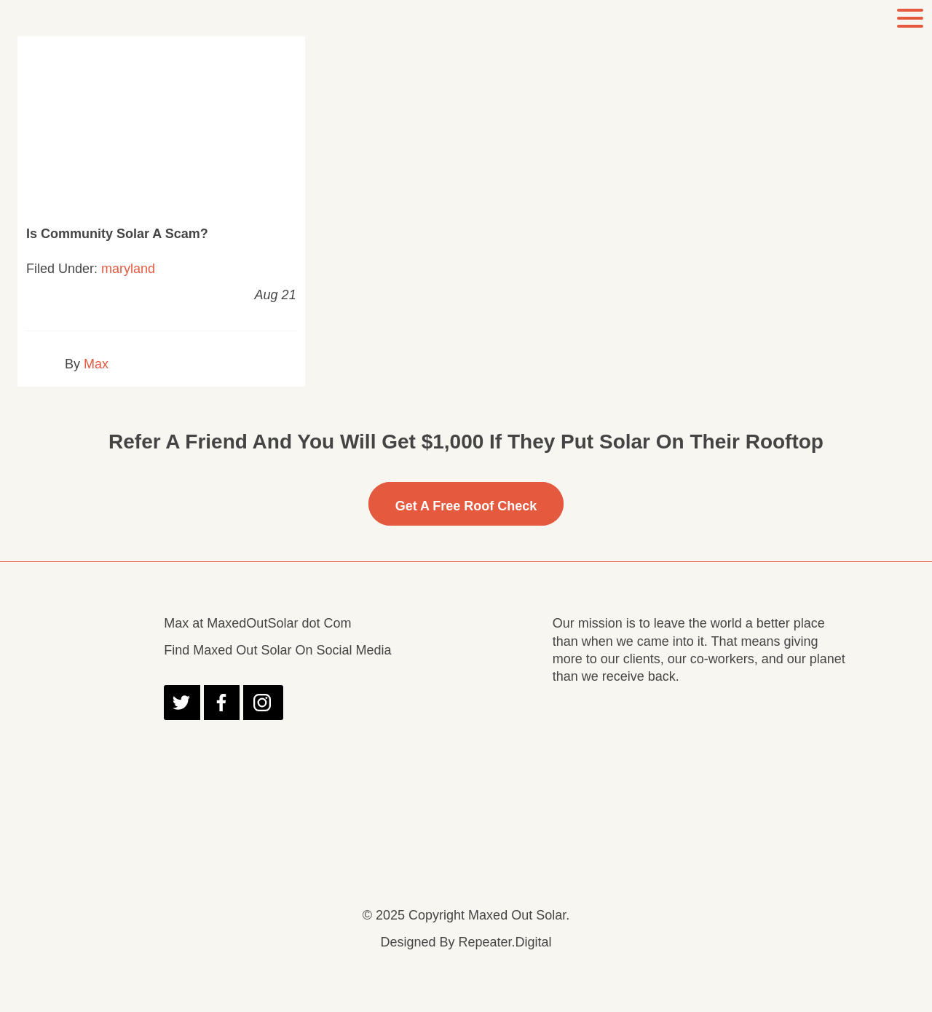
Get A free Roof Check (466, 506)
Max (96, 364)
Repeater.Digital (504, 942)
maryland (128, 268)
